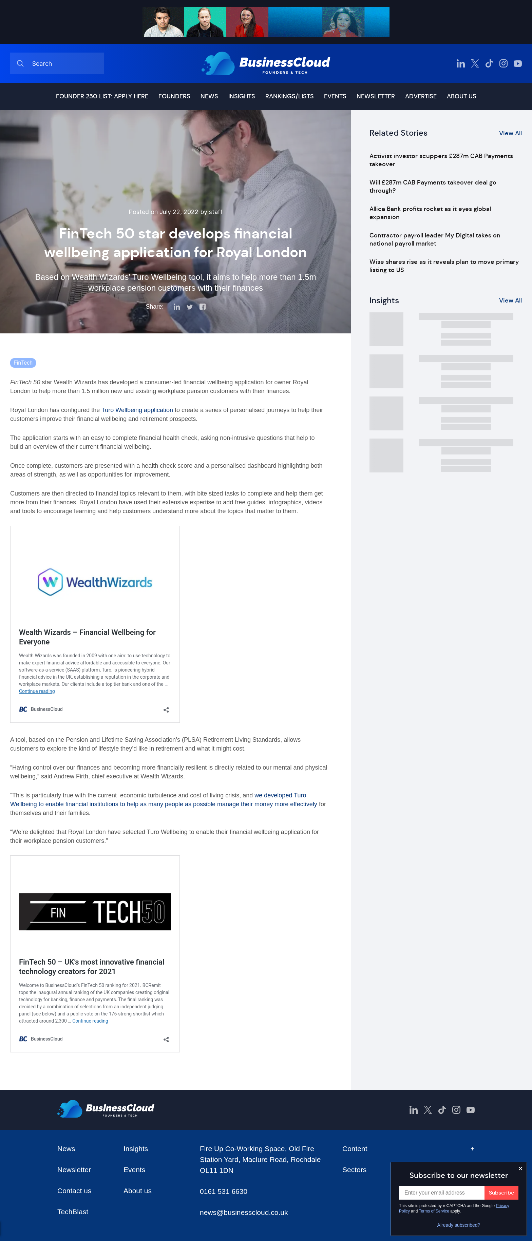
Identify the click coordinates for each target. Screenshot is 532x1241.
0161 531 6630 (223, 1191)
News (209, 96)
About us (461, 96)
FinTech (23, 363)
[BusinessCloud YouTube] (518, 63)
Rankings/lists (289, 96)
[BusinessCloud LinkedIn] (461, 63)
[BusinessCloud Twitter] (475, 63)
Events (335, 96)
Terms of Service (434, 1211)
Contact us (74, 1191)
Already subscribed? (458, 1225)
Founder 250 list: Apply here (102, 96)
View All (510, 133)
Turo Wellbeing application (137, 410)
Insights (241, 96)
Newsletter (376, 96)
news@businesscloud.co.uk (244, 1212)
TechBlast (72, 1212)
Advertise (421, 96)
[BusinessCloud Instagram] (503, 63)
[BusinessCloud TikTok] (489, 63)
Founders (174, 96)
